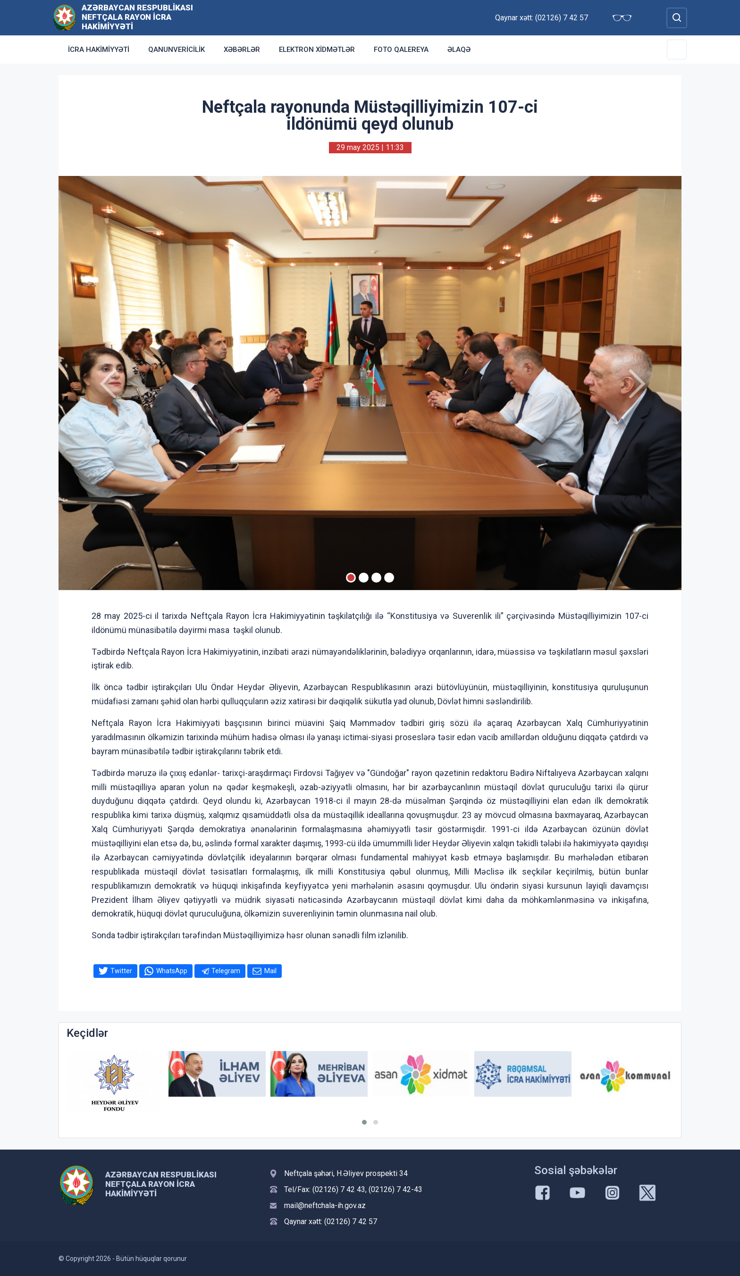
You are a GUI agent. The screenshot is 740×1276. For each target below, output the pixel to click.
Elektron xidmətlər (317, 49)
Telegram (225, 971)
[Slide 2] (364, 578)
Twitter (121, 971)
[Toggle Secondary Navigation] (676, 49)
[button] (364, 1122)
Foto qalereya (401, 49)
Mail (270, 971)
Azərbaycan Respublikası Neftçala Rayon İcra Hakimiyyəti (137, 17)
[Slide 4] (389, 578)
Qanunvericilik (176, 49)
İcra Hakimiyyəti (98, 49)
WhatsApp (171, 971)
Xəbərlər (242, 49)
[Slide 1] (351, 578)
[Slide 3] (376, 578)
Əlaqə (459, 49)
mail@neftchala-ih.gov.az (325, 1205)
